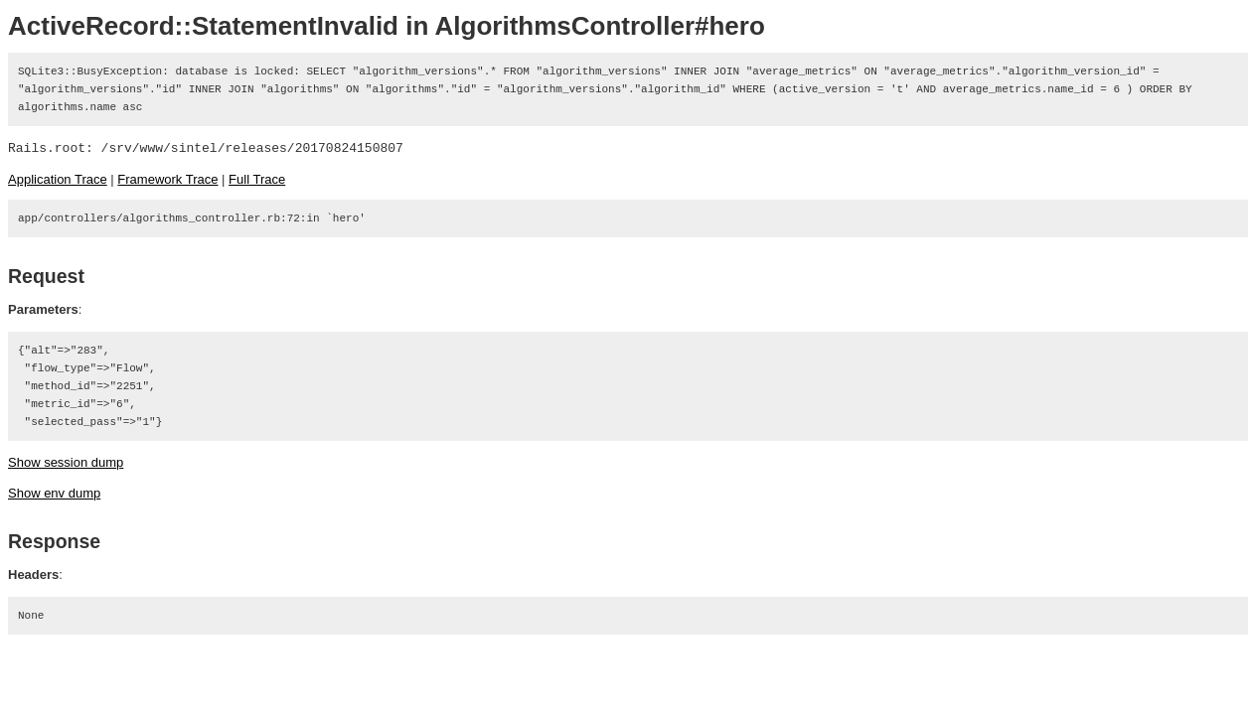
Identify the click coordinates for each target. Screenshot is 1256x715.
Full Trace (257, 179)
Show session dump (65, 462)
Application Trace (57, 179)
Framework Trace (167, 179)
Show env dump (54, 493)
